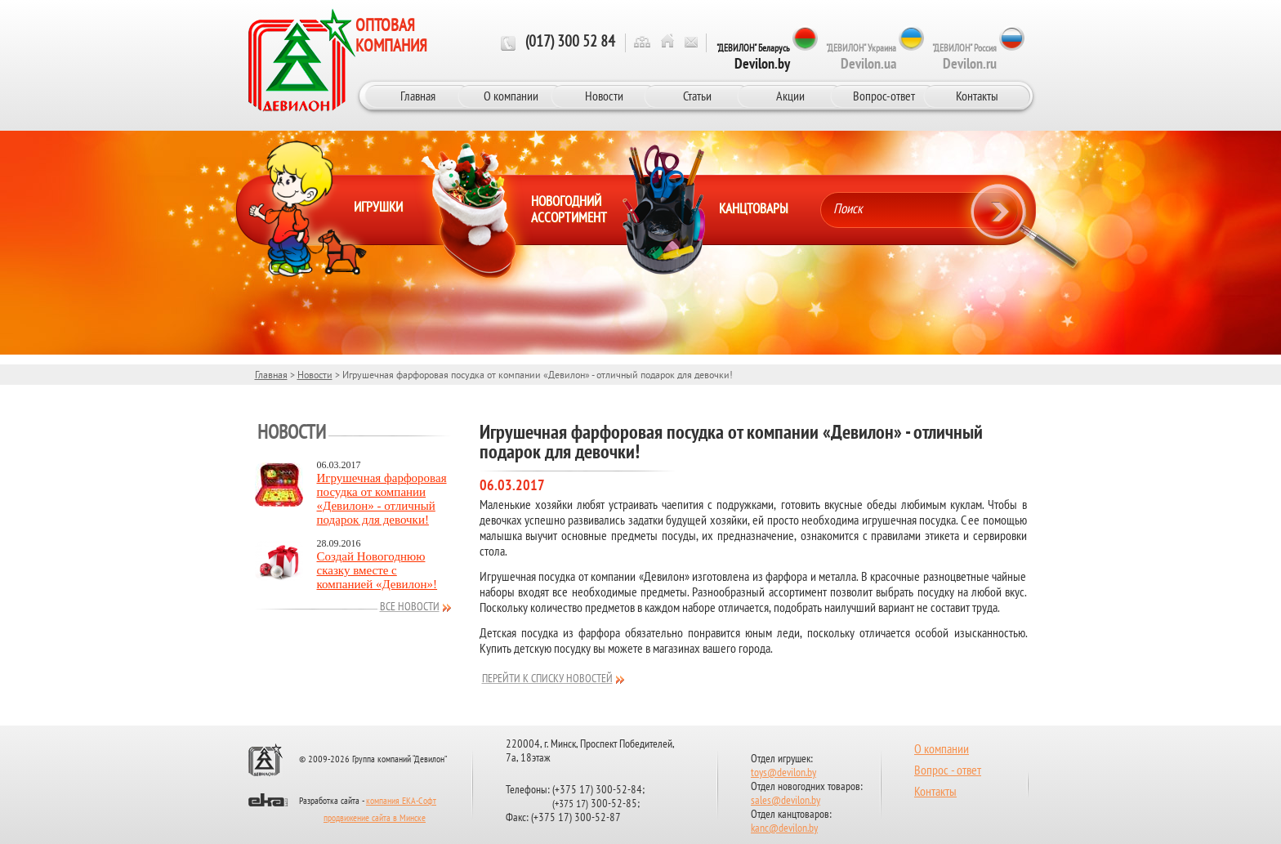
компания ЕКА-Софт (401, 801)
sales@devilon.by (785, 801)
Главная (417, 95)
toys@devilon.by (783, 773)
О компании (511, 95)
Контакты (977, 95)
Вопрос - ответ (947, 771)
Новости (604, 95)
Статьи (697, 95)
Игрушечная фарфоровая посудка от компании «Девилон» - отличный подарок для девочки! (382, 498)
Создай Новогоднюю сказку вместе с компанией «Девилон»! (377, 570)
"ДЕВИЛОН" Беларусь (753, 57)
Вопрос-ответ (884, 95)
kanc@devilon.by (784, 829)
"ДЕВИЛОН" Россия (964, 57)
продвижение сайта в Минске (375, 819)
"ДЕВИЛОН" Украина (861, 57)
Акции (790, 95)
